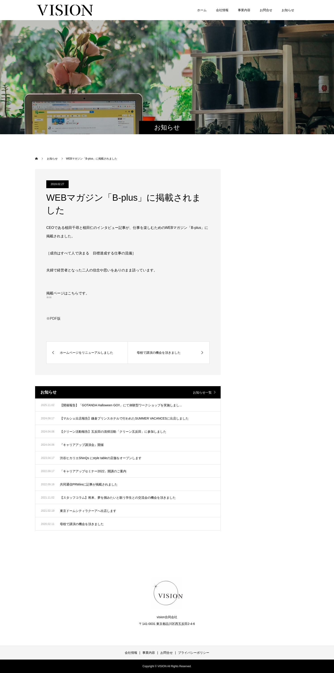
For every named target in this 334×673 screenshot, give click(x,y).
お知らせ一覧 (202, 392)
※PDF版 (53, 318)
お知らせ (288, 10)
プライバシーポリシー (193, 652)
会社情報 (222, 10)
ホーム (202, 10)
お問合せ (266, 10)
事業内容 (244, 10)
